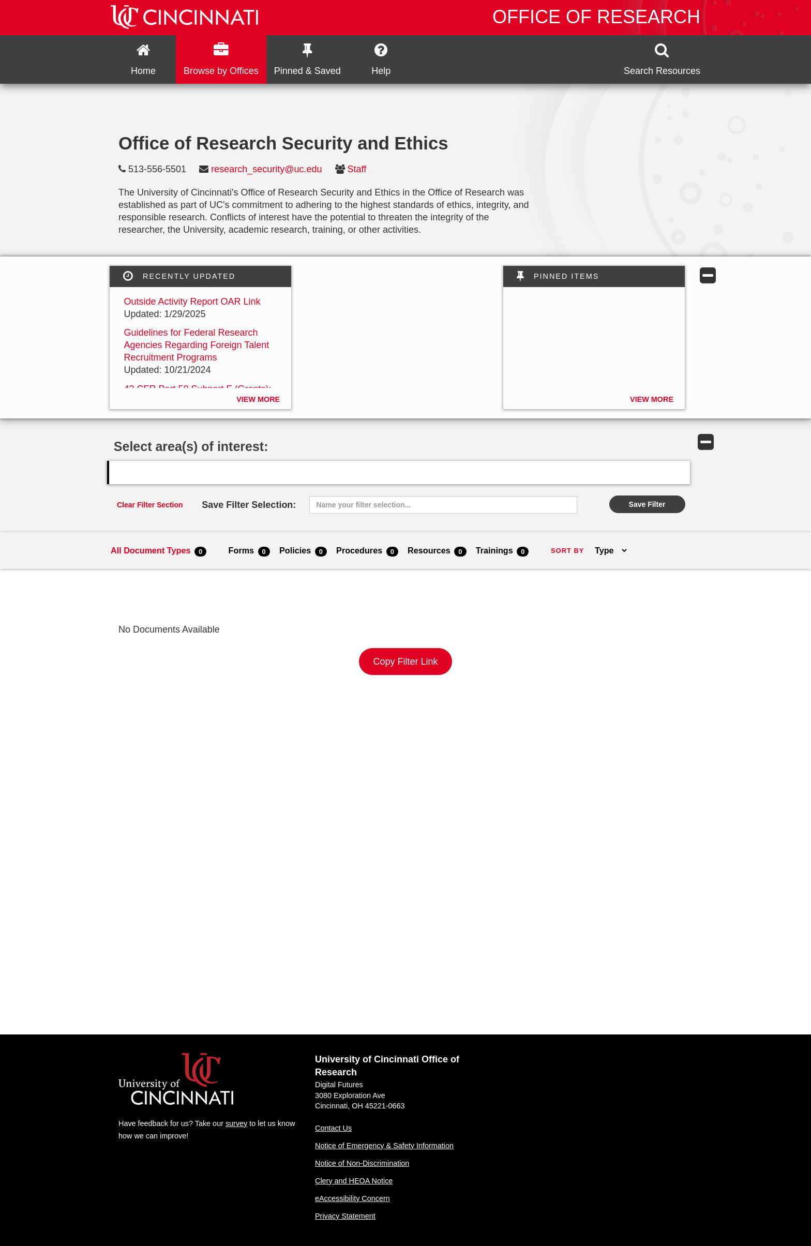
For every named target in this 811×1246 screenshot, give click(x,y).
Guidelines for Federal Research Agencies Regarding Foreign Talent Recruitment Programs (196, 345)
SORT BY (567, 550)
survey (236, 1123)
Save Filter (647, 504)
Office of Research (596, 16)
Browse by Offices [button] (221, 59)
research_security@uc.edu (266, 169)
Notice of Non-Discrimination (362, 1163)
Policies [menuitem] (303, 551)
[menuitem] (143, 59)
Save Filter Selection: (249, 505)
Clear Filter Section (150, 505)
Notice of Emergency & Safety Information (384, 1146)
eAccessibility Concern (352, 1198)
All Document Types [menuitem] (158, 551)
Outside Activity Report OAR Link (192, 301)
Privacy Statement (345, 1216)
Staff (357, 169)
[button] (662, 59)
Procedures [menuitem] (367, 551)
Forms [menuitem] (249, 551)
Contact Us (333, 1128)
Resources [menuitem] (437, 551)
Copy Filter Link (405, 661)
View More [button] (258, 399)
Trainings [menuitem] (502, 551)
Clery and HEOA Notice (354, 1181)
